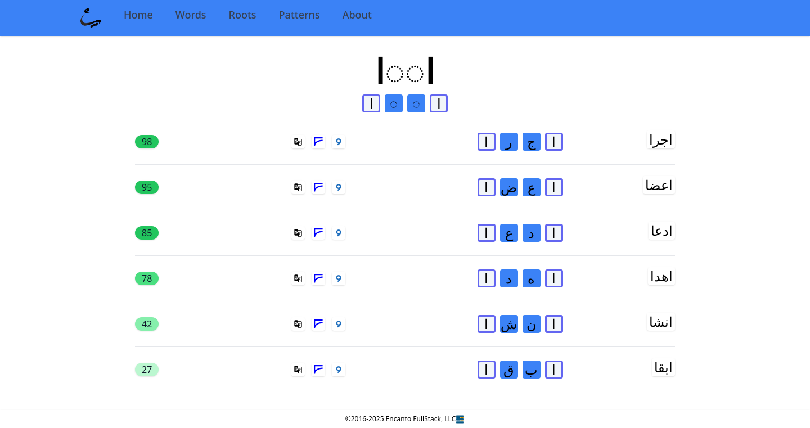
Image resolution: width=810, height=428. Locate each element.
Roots (242, 14)
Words (191, 14)
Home (138, 14)
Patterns (299, 14)
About (357, 14)
